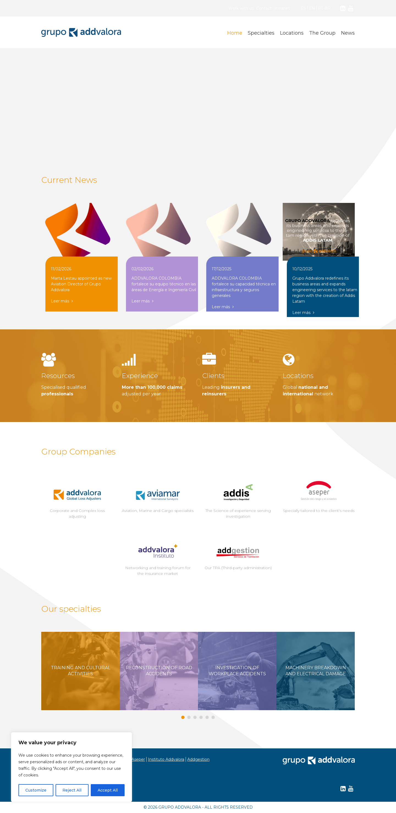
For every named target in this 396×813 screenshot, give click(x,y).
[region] (71, 767)
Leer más (62, 301)
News (348, 33)
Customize (35, 790)
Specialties (261, 33)
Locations (292, 33)
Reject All (71, 790)
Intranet (282, 8)
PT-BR (324, 8)
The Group (322, 33)
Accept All (108, 790)
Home (234, 33)
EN (312, 8)
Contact (264, 8)
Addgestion (198, 759)
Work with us (241, 8)
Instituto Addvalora (166, 759)
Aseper (138, 759)
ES (303, 8)
